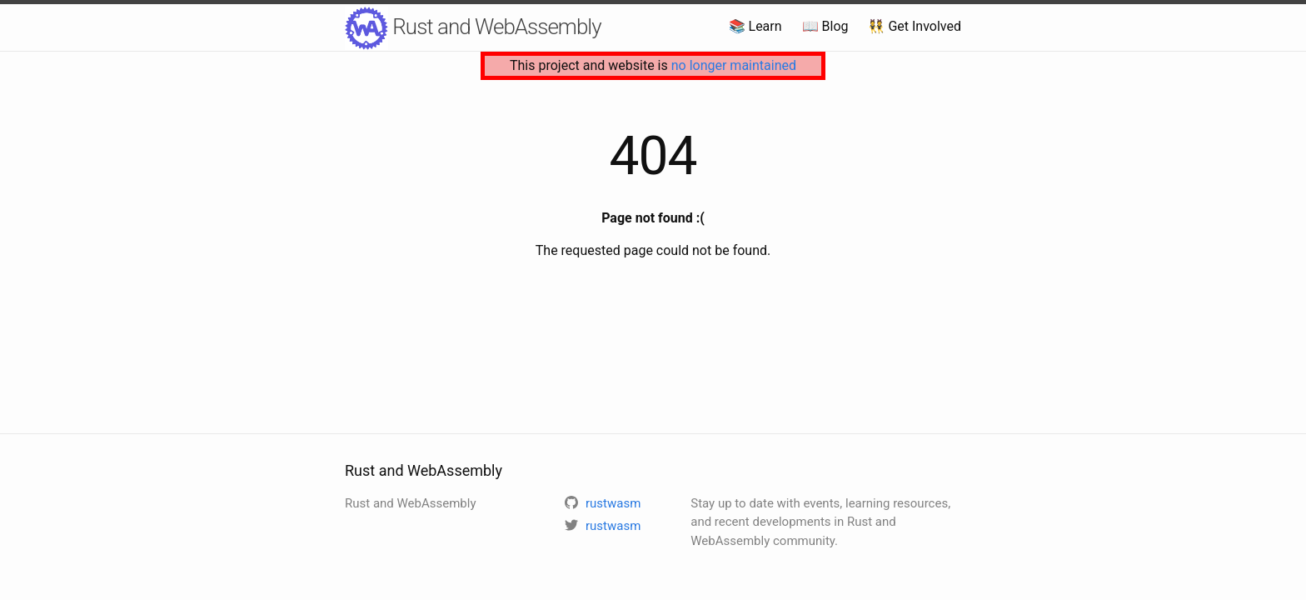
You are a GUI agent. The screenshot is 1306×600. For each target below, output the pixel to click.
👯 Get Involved (914, 26)
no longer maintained (733, 65)
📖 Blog (825, 26)
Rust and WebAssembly (473, 28)
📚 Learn (755, 26)
